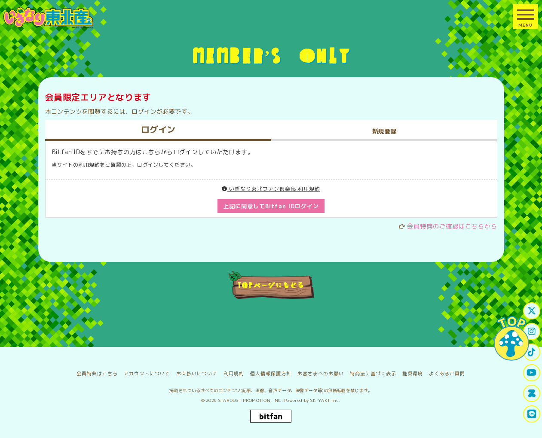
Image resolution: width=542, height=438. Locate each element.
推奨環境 (412, 373)
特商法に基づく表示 (373, 373)
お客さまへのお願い (320, 373)
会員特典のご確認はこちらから (452, 226)
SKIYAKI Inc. (325, 400)
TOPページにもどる (271, 285)
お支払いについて (196, 373)
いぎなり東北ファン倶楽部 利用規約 (271, 188)
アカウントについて (147, 373)
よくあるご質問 (447, 373)
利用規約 (234, 373)
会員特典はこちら (97, 373)
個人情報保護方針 (270, 373)
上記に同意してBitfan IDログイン (271, 206)
